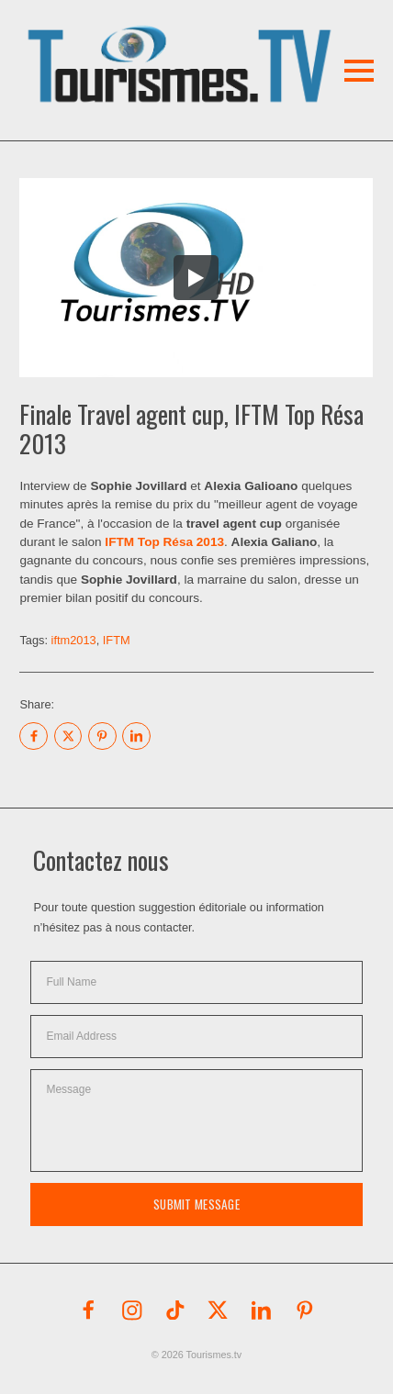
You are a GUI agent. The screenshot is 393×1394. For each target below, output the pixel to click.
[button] (159, 40)
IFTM (116, 640)
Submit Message (196, 1204)
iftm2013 (73, 640)
